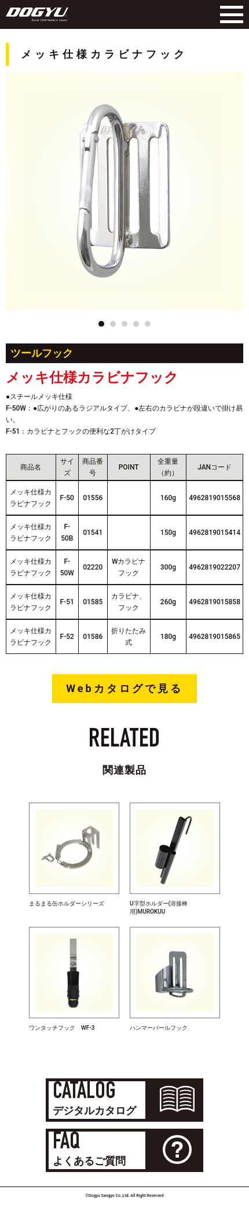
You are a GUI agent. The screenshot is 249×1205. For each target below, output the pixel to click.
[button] (101, 324)
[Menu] (228, 14)
